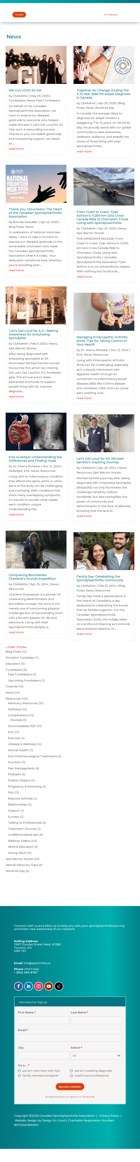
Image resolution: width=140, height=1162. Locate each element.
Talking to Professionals (25, 836)
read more (16, 162)
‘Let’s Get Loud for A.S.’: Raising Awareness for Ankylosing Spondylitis (33, 347)
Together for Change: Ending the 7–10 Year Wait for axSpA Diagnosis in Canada (104, 107)
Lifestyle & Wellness (22, 757)
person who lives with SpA (41, 1083)
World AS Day (104, 121)
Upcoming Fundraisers (24, 693)
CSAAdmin (20, 109)
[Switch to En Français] (111, 28)
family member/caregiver (40, 1088)
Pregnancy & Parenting (25, 799)
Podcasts (14, 787)
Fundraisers (17, 113)
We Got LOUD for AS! (25, 103)
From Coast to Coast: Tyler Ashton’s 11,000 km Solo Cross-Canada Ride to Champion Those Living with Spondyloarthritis (102, 230)
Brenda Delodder (25, 235)
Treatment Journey (22, 842)
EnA (27, 484)
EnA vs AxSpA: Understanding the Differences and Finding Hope (35, 472)
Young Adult (17, 866)
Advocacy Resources (23, 716)
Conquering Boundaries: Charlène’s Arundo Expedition (32, 590)
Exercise (14, 751)
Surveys (13, 830)
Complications (18, 728)
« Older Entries (16, 660)
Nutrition (14, 775)
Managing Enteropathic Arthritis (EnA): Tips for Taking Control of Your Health (102, 353)
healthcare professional (92, 1088)
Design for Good (53, 1133)
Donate (19, 27)
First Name (27, 1025)
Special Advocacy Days (22, 878)
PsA (10, 805)
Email (23, 1043)
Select (76, 1060)
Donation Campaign (20, 671)
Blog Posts (16, 240)
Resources (47, 484)
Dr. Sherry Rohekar (26, 479)
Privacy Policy (109, 1129)
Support (14, 823)
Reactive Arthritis (20, 811)
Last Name (79, 1025)
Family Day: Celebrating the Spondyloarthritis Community (100, 591)
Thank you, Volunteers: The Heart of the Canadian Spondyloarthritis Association (35, 225)
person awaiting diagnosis (93, 1083)
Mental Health (18, 763)
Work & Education (21, 860)
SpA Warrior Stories (22, 361)
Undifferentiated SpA (23, 848)
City (21, 1060)
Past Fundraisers (48, 113)
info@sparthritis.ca (37, 976)
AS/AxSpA (15, 484)
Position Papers (19, 793)
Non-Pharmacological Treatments (32, 769)
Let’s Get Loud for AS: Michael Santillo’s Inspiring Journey (100, 473)
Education (13, 677)
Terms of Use (88, 1110)
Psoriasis (16, 733)
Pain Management (21, 781)
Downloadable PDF (22, 739)
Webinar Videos (19, 854)
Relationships (17, 817)
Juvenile (12, 699)
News (31, 113)
